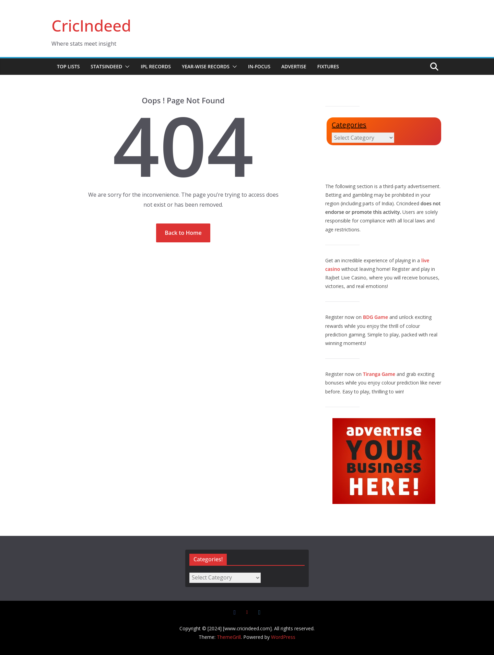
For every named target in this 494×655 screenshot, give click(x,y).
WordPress (283, 637)
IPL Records (156, 66)
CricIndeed (91, 25)
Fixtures (328, 66)
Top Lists (68, 66)
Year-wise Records (206, 66)
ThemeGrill (229, 637)
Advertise (293, 66)
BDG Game (375, 317)
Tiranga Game (379, 374)
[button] (126, 66)
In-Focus (259, 66)
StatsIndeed (106, 66)
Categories (349, 124)
